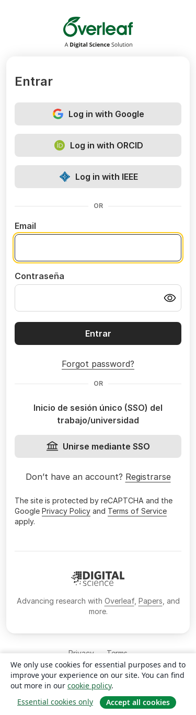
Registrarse (148, 476)
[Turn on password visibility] (169, 298)
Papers (151, 600)
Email (25, 226)
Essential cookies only (55, 702)
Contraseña (39, 276)
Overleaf (119, 600)
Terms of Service (137, 510)
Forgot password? (98, 364)
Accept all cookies (138, 702)
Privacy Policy (66, 510)
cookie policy (89, 685)
